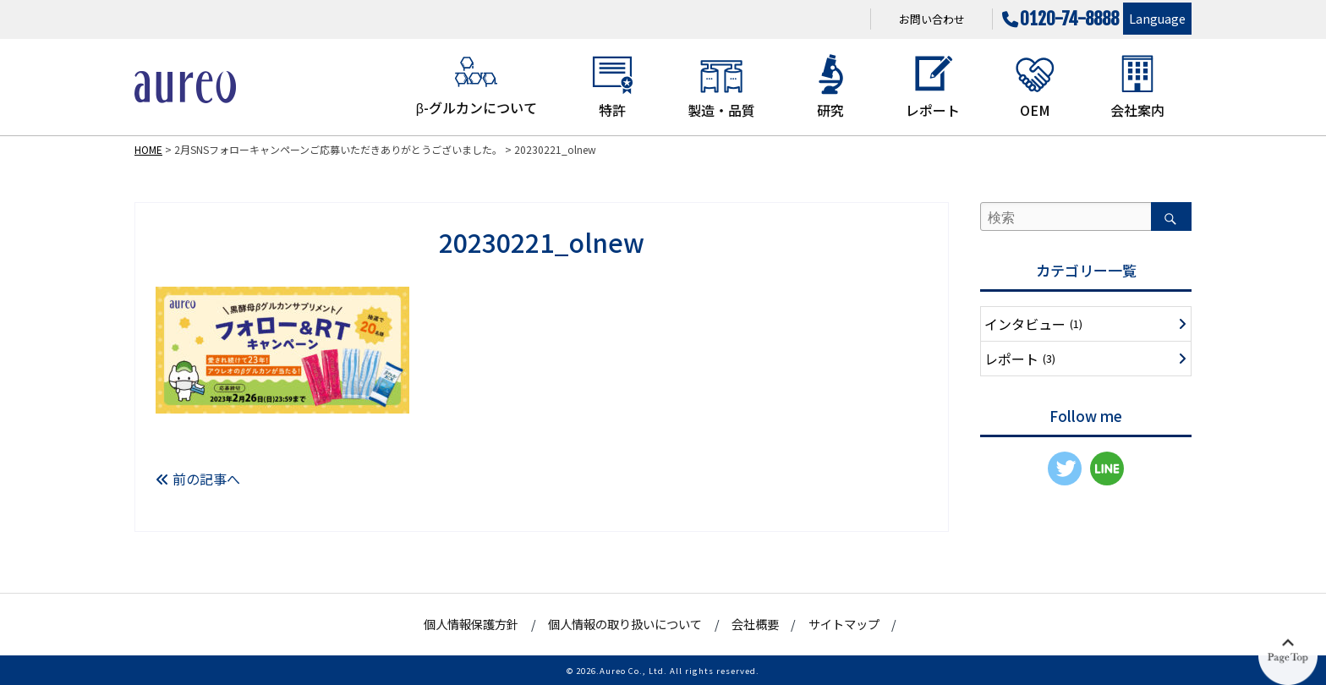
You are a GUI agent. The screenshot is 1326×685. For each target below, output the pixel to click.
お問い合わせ (932, 19)
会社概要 (755, 624)
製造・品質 (721, 86)
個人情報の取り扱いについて (625, 624)
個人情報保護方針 (471, 624)
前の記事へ (198, 479)
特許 (612, 86)
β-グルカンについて (476, 85)
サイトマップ (843, 624)
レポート (933, 86)
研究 (830, 86)
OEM (1035, 86)
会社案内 (1137, 86)
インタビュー (1033, 324)
